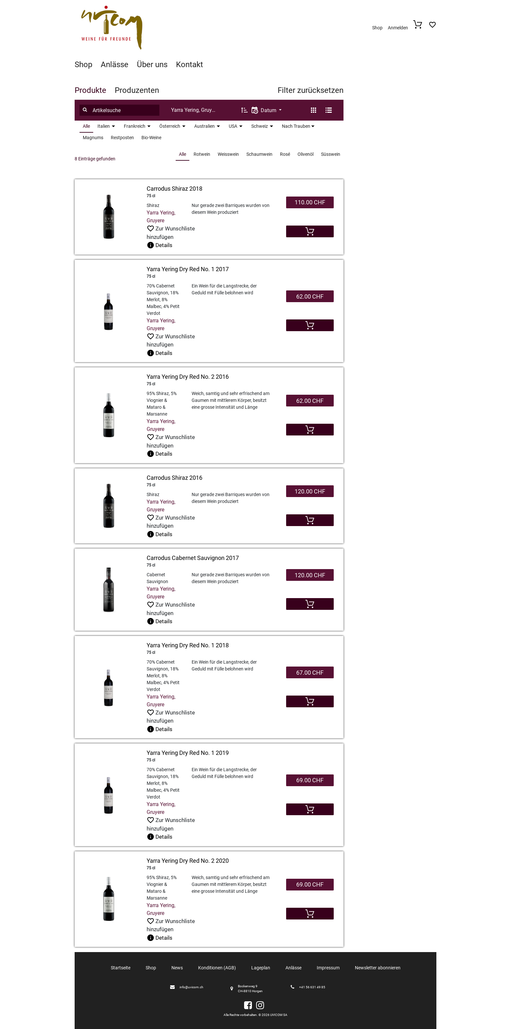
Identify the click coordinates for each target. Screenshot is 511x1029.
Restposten (122, 137)
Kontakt (189, 64)
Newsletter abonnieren (378, 967)
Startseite (120, 967)
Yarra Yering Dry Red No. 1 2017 (188, 269)
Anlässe (114, 64)
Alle (86, 126)
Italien (103, 126)
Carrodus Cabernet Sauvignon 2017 (193, 557)
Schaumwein (259, 154)
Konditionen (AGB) (217, 967)
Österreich (169, 126)
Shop (377, 27)
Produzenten (137, 90)
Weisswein (228, 154)
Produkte (90, 90)
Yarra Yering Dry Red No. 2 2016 (188, 376)
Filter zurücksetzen (310, 90)
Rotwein (202, 154)
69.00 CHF (310, 780)
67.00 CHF (310, 672)
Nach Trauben (296, 126)
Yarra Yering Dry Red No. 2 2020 (188, 860)
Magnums (93, 137)
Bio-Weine (151, 137)
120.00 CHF (310, 491)
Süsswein (330, 154)
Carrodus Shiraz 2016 (174, 477)
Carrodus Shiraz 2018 (174, 188)
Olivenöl (306, 154)
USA (233, 126)
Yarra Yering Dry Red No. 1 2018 (188, 645)
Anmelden (398, 27)
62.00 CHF (310, 296)
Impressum (328, 967)
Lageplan (260, 967)
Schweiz (259, 126)
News (177, 967)
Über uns (152, 64)
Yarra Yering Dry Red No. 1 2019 (188, 752)
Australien (204, 126)
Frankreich (134, 126)
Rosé (285, 154)
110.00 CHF (310, 202)
